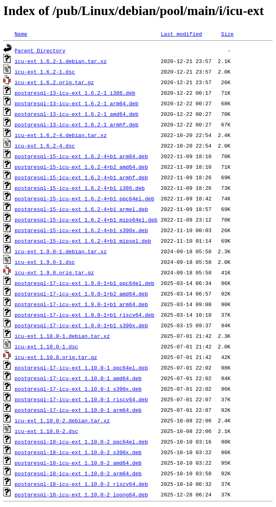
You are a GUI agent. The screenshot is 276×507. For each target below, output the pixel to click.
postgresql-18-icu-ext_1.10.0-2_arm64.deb (78, 473)
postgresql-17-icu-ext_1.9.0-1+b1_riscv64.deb (84, 314)
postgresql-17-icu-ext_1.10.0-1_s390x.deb (78, 388)
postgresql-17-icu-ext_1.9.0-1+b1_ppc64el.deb (84, 283)
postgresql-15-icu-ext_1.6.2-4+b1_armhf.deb (81, 177)
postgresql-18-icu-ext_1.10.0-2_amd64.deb (78, 462)
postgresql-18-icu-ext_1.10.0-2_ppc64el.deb (81, 441)
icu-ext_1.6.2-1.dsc (45, 71)
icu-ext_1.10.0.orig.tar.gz (56, 357)
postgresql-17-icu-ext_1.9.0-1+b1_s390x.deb (81, 325)
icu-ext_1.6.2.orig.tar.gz (54, 82)
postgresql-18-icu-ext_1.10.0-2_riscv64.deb (81, 483)
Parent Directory (40, 50)
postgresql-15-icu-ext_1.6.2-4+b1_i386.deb (80, 187)
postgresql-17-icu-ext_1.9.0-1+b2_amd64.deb (81, 293)
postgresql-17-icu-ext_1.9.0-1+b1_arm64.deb (81, 304)
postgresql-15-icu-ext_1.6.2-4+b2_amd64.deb (81, 166)
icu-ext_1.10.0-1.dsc (46, 346)
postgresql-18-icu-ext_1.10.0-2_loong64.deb (81, 494)
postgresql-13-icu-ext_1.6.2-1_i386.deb (75, 92)
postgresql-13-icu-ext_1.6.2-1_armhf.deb (76, 124)
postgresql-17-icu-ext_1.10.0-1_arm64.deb (78, 409)
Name (21, 33)
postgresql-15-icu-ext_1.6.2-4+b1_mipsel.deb (83, 240)
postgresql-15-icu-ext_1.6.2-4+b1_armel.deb (81, 209)
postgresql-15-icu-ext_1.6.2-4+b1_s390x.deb (81, 230)
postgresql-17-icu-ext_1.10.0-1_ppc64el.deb (81, 367)
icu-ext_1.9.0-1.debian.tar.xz (61, 251)
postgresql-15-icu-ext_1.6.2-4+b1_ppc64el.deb (84, 198)
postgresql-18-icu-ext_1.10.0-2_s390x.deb (78, 452)
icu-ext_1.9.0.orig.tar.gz (54, 272)
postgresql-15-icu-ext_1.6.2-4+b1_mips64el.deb (86, 219)
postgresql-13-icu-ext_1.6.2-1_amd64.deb (76, 114)
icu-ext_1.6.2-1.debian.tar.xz (61, 61)
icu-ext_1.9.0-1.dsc (45, 261)
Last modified (181, 33)
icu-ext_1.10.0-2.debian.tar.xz (62, 420)
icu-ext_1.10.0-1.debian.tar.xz (62, 335)
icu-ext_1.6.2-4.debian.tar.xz (61, 135)
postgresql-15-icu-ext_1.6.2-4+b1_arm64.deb (81, 156)
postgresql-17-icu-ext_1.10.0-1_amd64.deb (78, 378)
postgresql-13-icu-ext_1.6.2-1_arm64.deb (76, 103)
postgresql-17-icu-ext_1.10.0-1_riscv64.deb (81, 399)
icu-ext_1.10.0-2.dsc (46, 431)
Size (227, 33)
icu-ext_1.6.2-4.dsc (45, 145)
